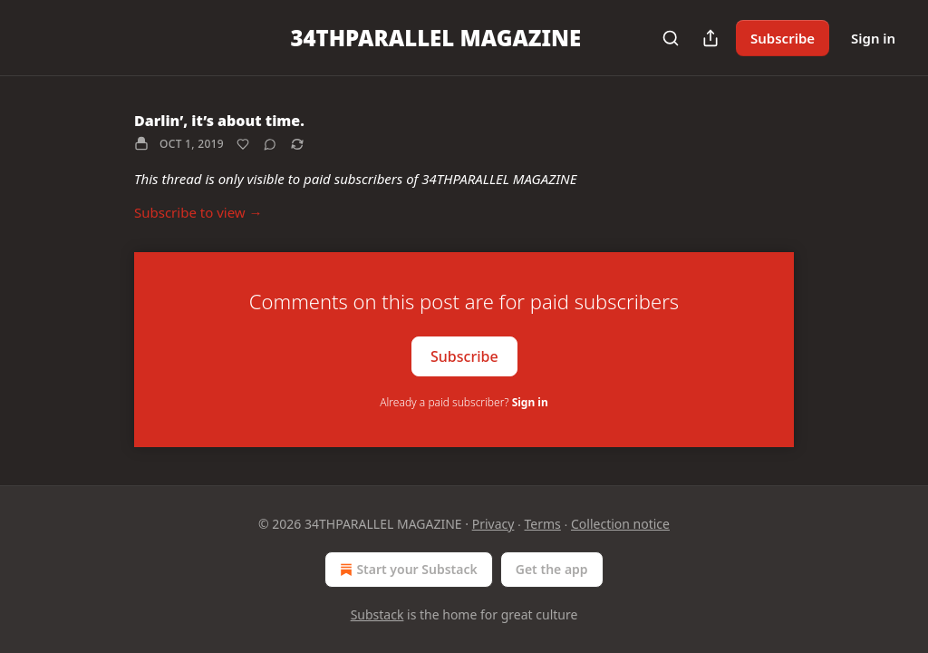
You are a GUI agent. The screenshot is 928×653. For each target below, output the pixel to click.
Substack (377, 614)
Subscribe (782, 38)
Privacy (493, 523)
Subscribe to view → (198, 212)
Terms (543, 523)
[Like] (243, 144)
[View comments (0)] (270, 144)
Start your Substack (406, 570)
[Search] (670, 38)
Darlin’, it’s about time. (219, 121)
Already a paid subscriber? (463, 402)
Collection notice (620, 523)
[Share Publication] (710, 38)
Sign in (873, 38)
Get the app (552, 569)
